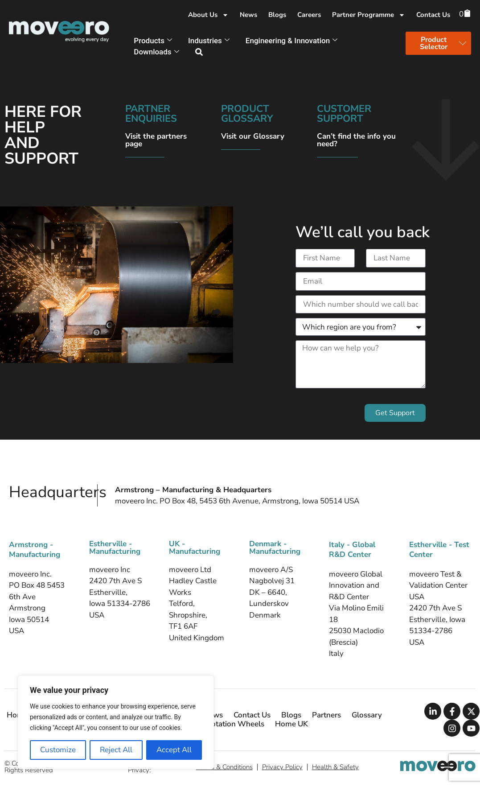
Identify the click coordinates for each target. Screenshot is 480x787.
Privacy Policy (282, 766)
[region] (116, 722)
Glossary (367, 715)
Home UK (291, 724)
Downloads (156, 51)
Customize (58, 750)
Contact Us (433, 14)
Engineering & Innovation (291, 40)
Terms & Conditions (224, 766)
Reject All (116, 750)
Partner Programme (368, 15)
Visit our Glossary (252, 136)
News (248, 14)
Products (153, 40)
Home (17, 715)
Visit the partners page (156, 140)
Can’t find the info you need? (356, 140)
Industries (209, 40)
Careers (309, 14)
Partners (326, 715)
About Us (208, 15)
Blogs (277, 14)
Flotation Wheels (234, 724)
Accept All (174, 750)
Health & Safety (335, 766)
